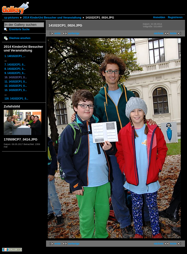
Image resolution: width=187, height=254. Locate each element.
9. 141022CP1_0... (15, 73)
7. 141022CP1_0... (15, 64)
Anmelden (159, 17)
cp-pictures (11, 17)
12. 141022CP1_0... (16, 85)
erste (58, 33)
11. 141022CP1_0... (16, 81)
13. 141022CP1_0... (16, 90)
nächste (158, 33)
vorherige (74, 33)
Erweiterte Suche (19, 29)
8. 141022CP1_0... (15, 69)
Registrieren (175, 17)
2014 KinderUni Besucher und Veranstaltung (52, 17)
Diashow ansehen (19, 38)
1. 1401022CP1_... (15, 56)
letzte (173, 33)
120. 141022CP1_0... (16, 98)
